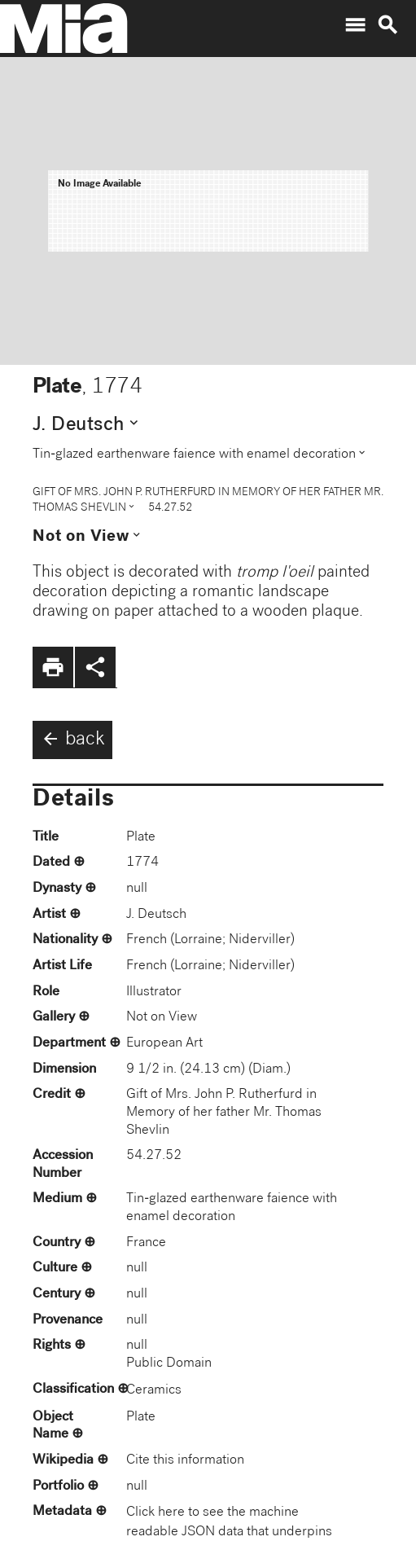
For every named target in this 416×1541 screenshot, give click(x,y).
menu (355, 25)
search (387, 25)
